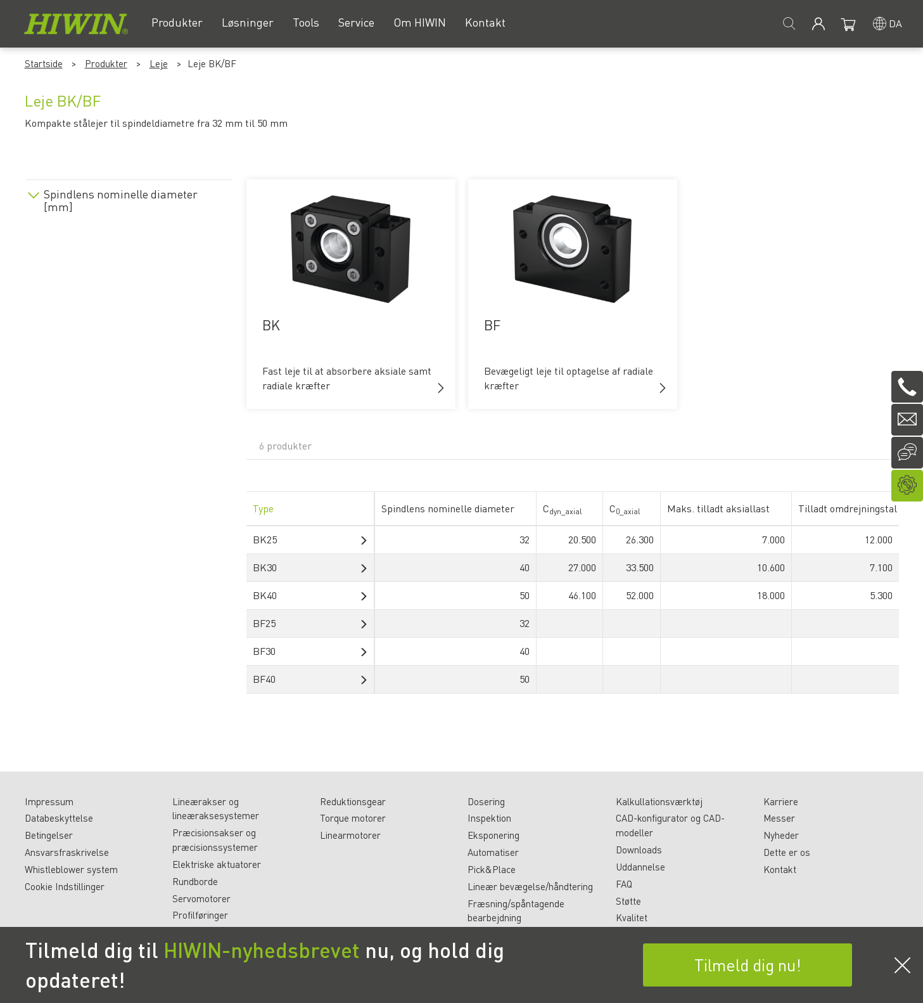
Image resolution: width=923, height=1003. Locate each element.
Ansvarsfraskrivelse (67, 852)
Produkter (106, 63)
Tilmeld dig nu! (747, 964)
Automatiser (493, 852)
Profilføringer (200, 915)
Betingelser (49, 835)
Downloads (639, 849)
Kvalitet (631, 917)
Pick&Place (492, 869)
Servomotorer (201, 898)
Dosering (486, 801)
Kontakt (779, 869)
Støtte (628, 901)
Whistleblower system (71, 869)
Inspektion (489, 818)
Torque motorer (353, 818)
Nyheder (781, 835)
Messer (779, 818)
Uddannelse (640, 866)
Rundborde (195, 881)
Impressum (49, 801)
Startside (44, 63)
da (895, 23)
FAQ (624, 883)
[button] (441, 388)
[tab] (129, 198)
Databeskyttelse (59, 818)
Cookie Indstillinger (65, 886)
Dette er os (786, 852)
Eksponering (493, 835)
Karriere (780, 801)
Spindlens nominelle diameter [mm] (121, 200)
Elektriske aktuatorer (216, 864)
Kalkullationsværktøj (659, 801)
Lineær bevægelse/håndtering (530, 886)
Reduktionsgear (353, 801)
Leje (159, 63)
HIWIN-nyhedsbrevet (261, 949)
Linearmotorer (350, 835)
